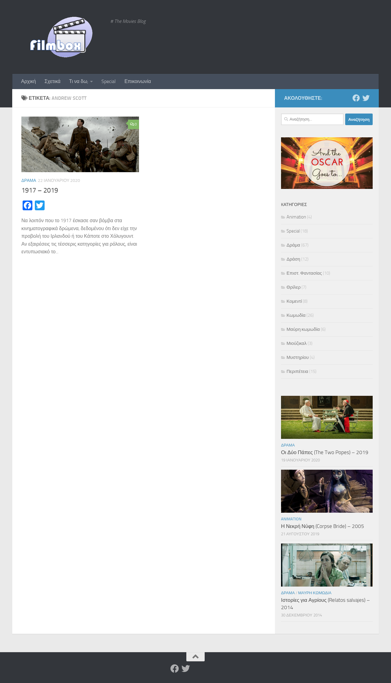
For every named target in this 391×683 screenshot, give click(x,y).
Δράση (293, 259)
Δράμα (28, 180)
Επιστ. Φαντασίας (304, 273)
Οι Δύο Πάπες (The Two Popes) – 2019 (324, 452)
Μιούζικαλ (297, 343)
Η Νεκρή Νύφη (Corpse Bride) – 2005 (322, 526)
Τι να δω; (78, 81)
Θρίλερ (294, 287)
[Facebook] (356, 98)
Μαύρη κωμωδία (303, 329)
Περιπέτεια (297, 371)
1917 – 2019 (39, 190)
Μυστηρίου (298, 357)
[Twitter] (366, 98)
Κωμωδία (296, 315)
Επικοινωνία (137, 81)
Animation (296, 217)
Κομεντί (294, 301)
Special (108, 81)
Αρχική (28, 81)
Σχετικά (52, 81)
